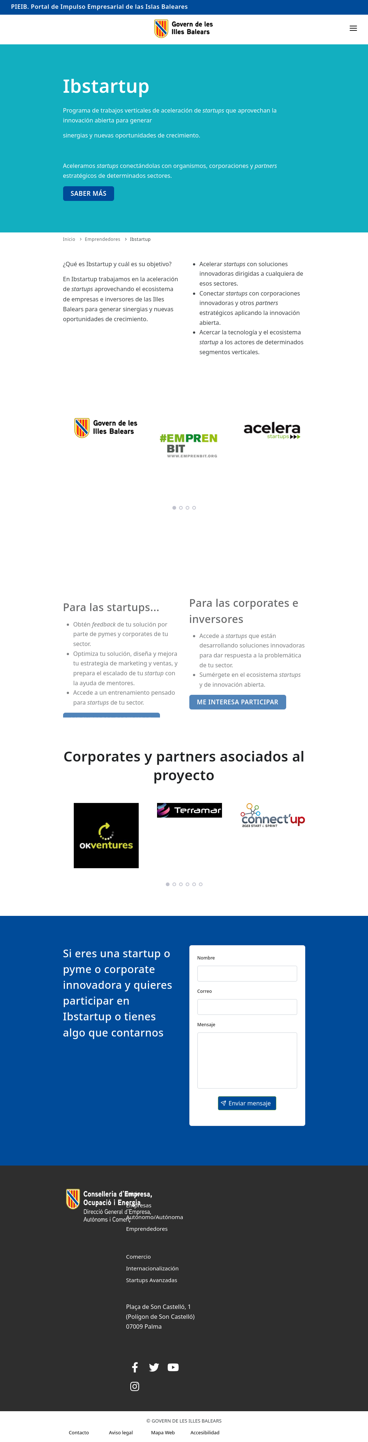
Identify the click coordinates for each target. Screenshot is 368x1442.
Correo (204, 991)
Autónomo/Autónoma (154, 1217)
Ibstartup (140, 239)
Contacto (79, 1432)
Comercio (138, 1256)
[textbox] (247, 973)
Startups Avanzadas (151, 1280)
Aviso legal (121, 1432)
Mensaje (206, 1024)
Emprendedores (102, 239)
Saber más (89, 193)
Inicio (69, 239)
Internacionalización (152, 1268)
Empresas (139, 1205)
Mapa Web (163, 1432)
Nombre (206, 958)
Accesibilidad (204, 1432)
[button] (247, 1103)
